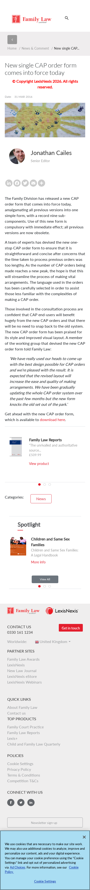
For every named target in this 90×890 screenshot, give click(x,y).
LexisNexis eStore (22, 676)
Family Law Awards (23, 659)
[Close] (84, 839)
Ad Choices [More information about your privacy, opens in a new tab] (17, 869)
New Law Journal (21, 670)
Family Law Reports (23, 732)
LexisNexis (16, 665)
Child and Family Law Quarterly (33, 744)
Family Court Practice (25, 727)
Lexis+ (12, 738)
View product (39, 464)
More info (38, 562)
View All (45, 579)
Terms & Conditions (23, 775)
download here (52, 419)
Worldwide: (18, 641)
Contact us (16, 713)
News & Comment (35, 48)
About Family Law (22, 707)
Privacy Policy (19, 769)
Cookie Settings (20, 763)
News (41, 498)
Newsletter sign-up (44, 823)
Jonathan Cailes (51, 152)
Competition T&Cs (22, 780)
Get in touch (71, 628)
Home (12, 48)
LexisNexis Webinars (24, 682)
